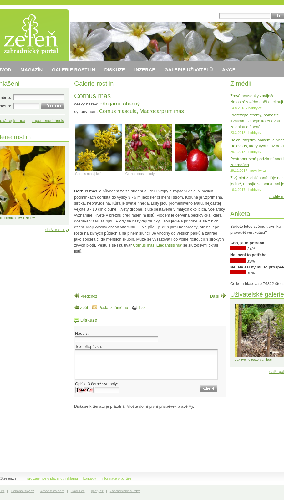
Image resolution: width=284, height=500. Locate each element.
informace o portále (117, 478)
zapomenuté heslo (48, 120)
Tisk (141, 307)
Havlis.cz (78, 491)
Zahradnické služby (125, 491)
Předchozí (89, 296)
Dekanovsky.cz (22, 491)
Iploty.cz (97, 491)
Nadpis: (82, 333)
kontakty (89, 478)
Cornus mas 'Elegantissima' (157, 245)
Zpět (84, 307)
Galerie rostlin (94, 83)
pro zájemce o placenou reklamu (52, 478)
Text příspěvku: (88, 346)
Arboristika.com (52, 491)
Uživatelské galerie (257, 294)
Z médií (240, 83)
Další (214, 296)
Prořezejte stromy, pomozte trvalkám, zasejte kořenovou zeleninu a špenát (255, 121)
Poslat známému (113, 307)
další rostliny (56, 229)
